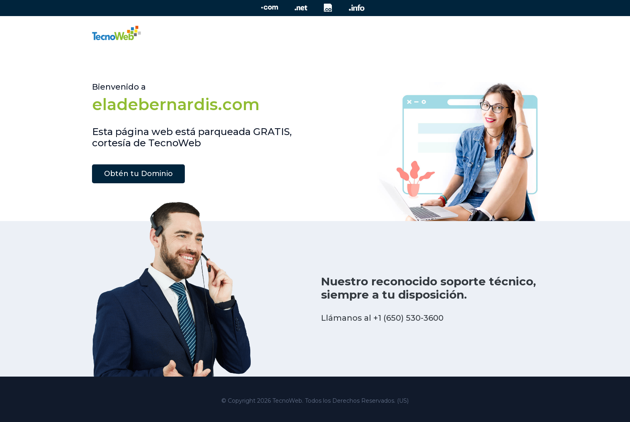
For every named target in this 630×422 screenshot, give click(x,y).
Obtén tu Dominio (138, 173)
